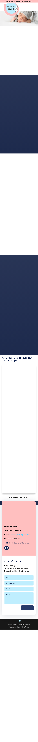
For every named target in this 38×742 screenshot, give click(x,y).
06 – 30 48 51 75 (11, 1)
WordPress (25, 627)
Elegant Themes (24, 624)
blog (29, 497)
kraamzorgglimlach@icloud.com (20, 535)
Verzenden (27, 608)
